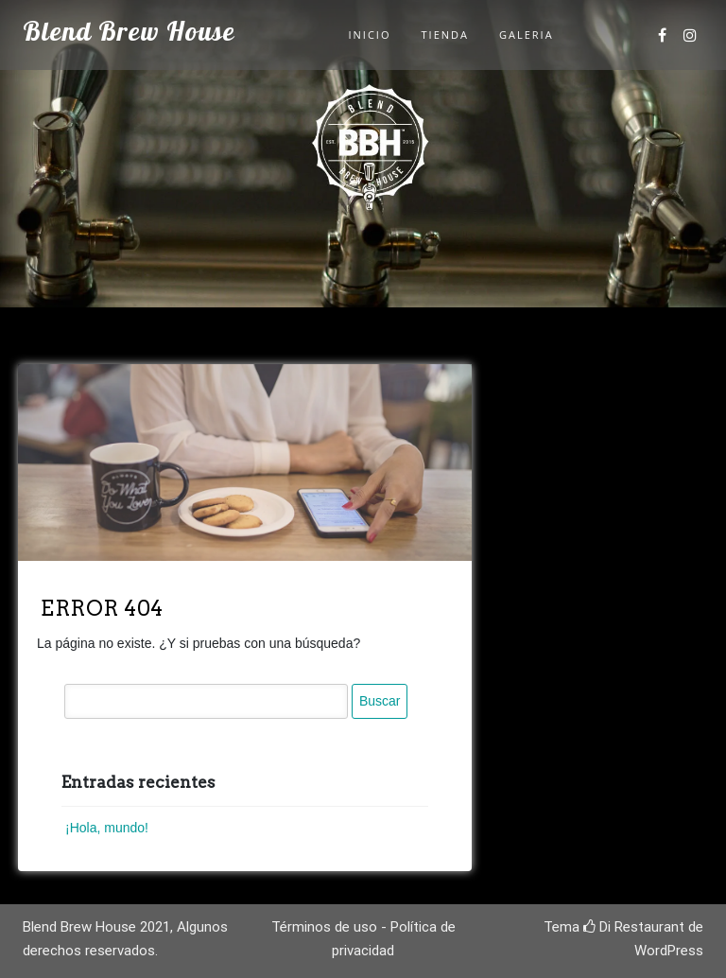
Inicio (370, 34)
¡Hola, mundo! (106, 827)
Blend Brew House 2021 (96, 926)
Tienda (445, 34)
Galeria (526, 34)
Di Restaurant (633, 926)
